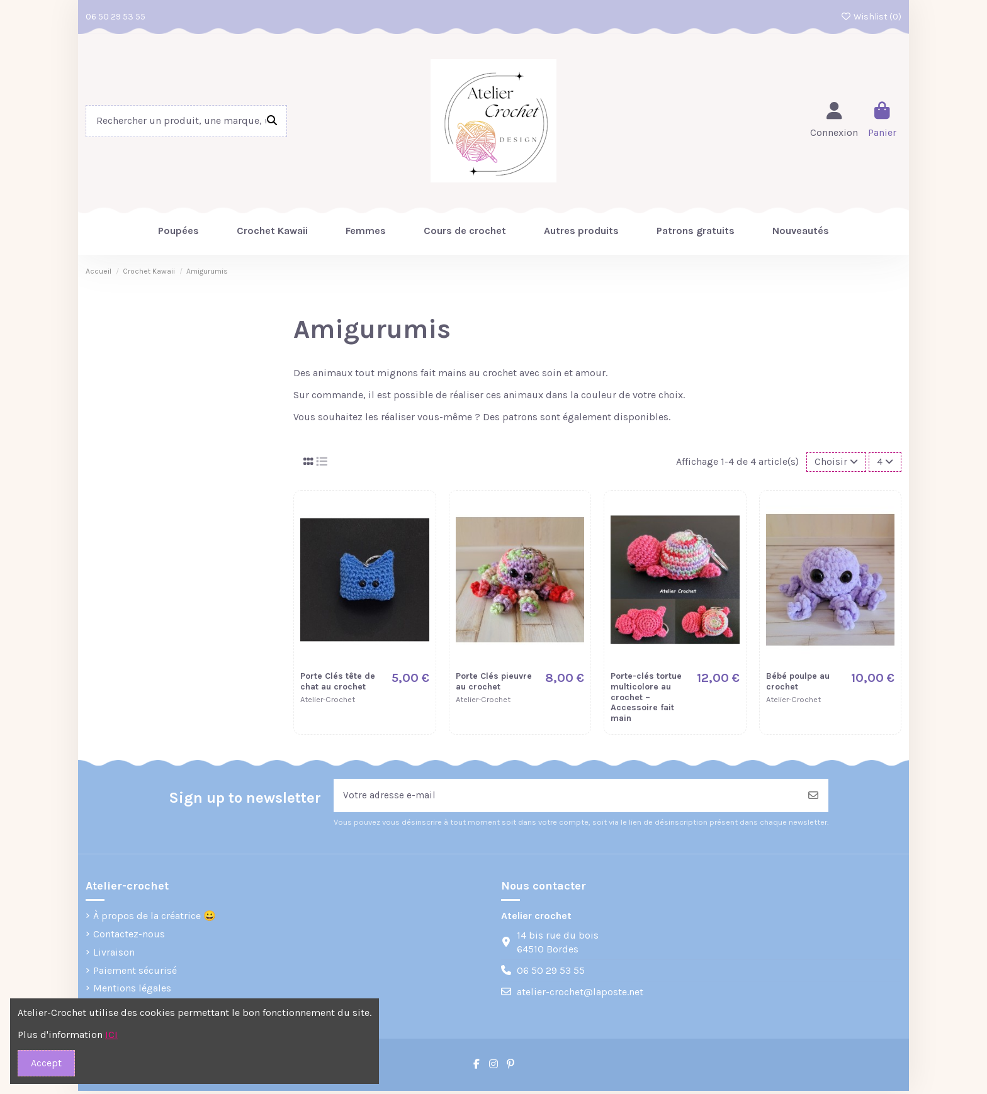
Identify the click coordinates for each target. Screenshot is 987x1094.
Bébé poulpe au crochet (798, 682)
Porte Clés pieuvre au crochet (494, 682)
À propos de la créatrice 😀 (154, 919)
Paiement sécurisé (135, 973)
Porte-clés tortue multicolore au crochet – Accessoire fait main (646, 698)
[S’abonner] (813, 797)
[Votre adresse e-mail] (566, 797)
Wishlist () (871, 16)
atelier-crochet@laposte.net (580, 995)
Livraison (114, 955)
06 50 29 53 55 (115, 16)
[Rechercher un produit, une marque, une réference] (272, 121)
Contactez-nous (129, 937)
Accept (46, 1063)
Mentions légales (132, 991)
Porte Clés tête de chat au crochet (337, 682)
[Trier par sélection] (834, 462)
